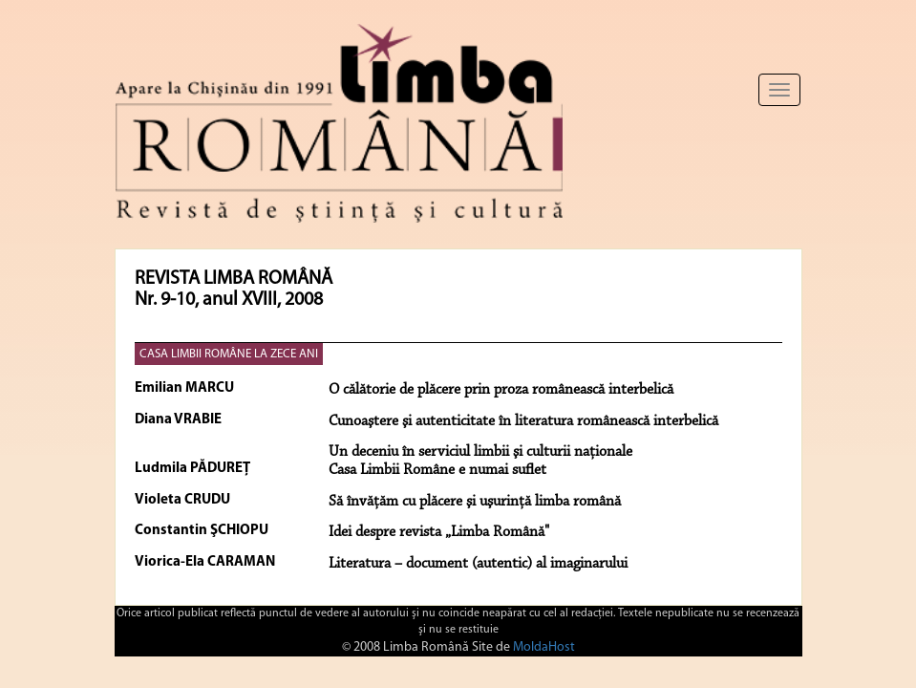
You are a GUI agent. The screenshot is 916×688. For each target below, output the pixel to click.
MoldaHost (544, 647)
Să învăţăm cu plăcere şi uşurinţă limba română (475, 501)
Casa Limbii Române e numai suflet (437, 470)
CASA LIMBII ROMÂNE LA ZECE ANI (228, 354)
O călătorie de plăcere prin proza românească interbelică (501, 390)
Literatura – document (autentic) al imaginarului (478, 563)
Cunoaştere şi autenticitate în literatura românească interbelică (523, 421)
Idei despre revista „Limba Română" (439, 532)
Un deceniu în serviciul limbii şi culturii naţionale (480, 452)
